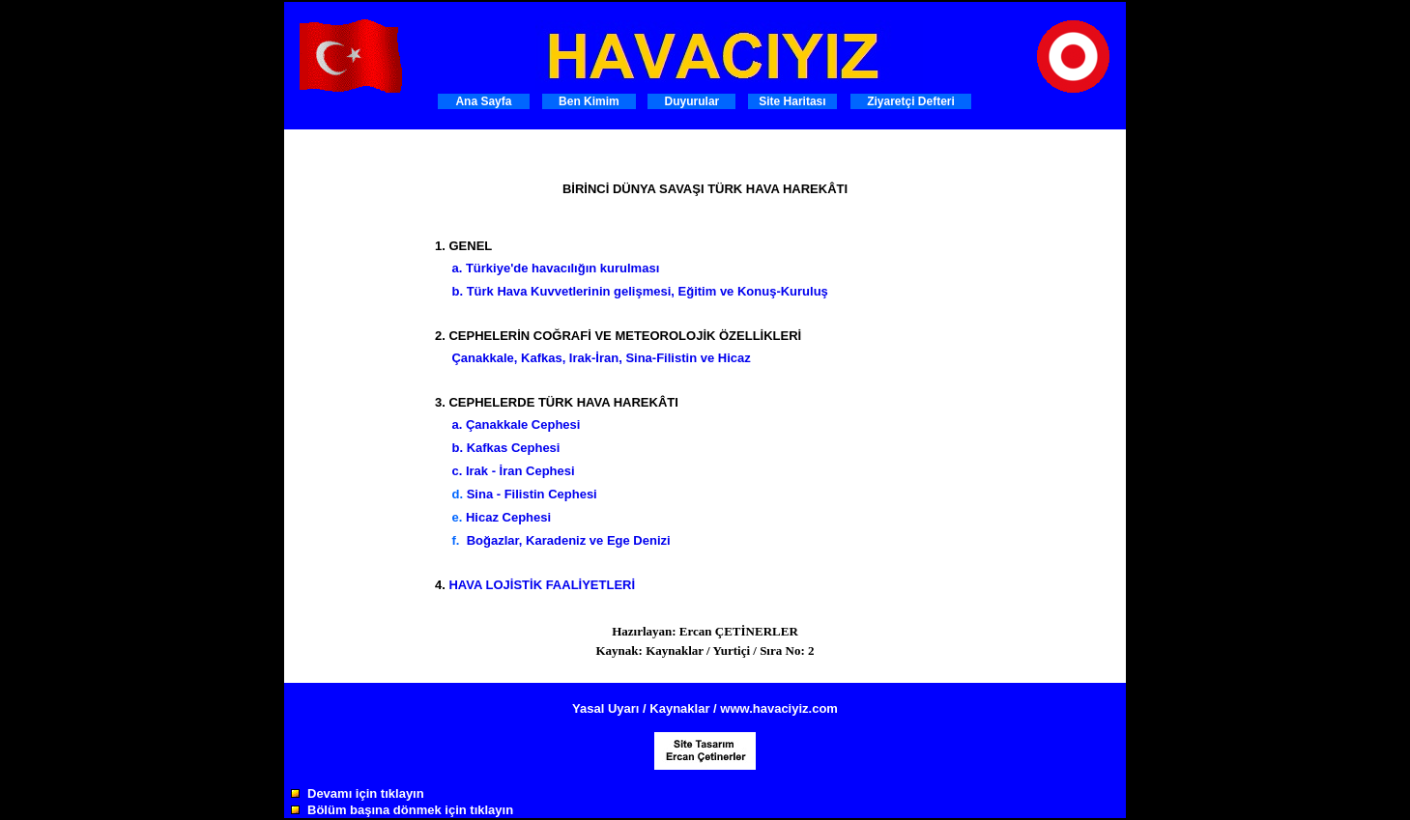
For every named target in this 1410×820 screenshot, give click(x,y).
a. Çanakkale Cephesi (515, 424)
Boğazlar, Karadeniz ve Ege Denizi (569, 540)
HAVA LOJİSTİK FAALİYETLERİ (541, 585)
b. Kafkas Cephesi (505, 447)
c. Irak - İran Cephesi (512, 471)
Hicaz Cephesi (508, 517)
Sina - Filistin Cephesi (532, 494)
